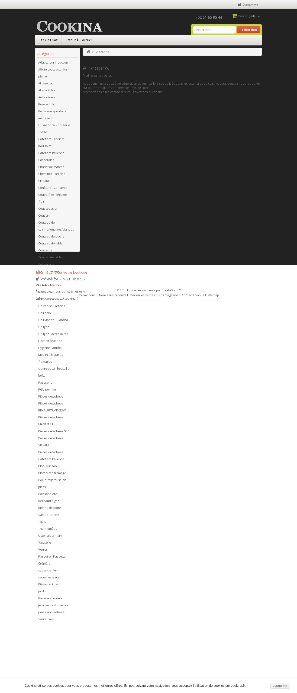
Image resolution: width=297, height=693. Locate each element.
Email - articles (48, 280)
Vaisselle (44, 544)
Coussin (44, 217)
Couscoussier (48, 210)
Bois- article (46, 106)
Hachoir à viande (50, 342)
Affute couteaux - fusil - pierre (54, 74)
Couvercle (45, 252)
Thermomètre (48, 530)
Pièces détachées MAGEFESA (50, 422)
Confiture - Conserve (53, 189)
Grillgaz (43, 328)
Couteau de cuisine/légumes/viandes (56, 227)
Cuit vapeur (46, 266)
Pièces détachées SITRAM (50, 443)
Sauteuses (46, 621)
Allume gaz (46, 85)
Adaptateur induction (53, 64)
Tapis (42, 523)
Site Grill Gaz (48, 40)
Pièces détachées (50, 398)
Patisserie (45, 384)
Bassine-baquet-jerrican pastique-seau (54, 603)
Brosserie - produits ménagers (52, 116)
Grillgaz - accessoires (53, 335)
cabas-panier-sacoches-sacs (48, 575)
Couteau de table (50, 245)
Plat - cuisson (47, 467)
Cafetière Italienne (51, 154)
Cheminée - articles (51, 175)
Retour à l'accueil (78, 40)
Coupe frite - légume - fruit (53, 199)
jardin (42, 593)
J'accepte (280, 686)
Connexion (250, 4)
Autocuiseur (46, 99)
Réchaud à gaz (48, 502)
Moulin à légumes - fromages (51, 359)
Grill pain (44, 314)
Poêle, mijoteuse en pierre (52, 485)
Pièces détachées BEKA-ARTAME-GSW (52, 408)
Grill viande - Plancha (53, 321)
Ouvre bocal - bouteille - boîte (54, 130)
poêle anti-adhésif (51, 614)
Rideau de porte (49, 509)
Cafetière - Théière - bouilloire (52, 144)
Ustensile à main (50, 537)
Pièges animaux (49, 586)
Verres (43, 551)
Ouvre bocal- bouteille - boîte (54, 373)
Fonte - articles (48, 300)
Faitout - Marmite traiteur (50, 290)
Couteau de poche (51, 238)
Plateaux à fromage (52, 474)
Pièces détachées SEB (53, 433)
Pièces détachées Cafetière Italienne (51, 457)
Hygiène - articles (50, 349)
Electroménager (49, 273)
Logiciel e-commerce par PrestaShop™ (154, 677)
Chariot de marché (51, 168)
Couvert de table (50, 259)
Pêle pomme (47, 391)
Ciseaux (44, 182)
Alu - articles (46, 92)
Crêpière (44, 565)
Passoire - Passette (52, 558)
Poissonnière (47, 495)
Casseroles (46, 161)
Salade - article (48, 516)
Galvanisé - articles (51, 307)
